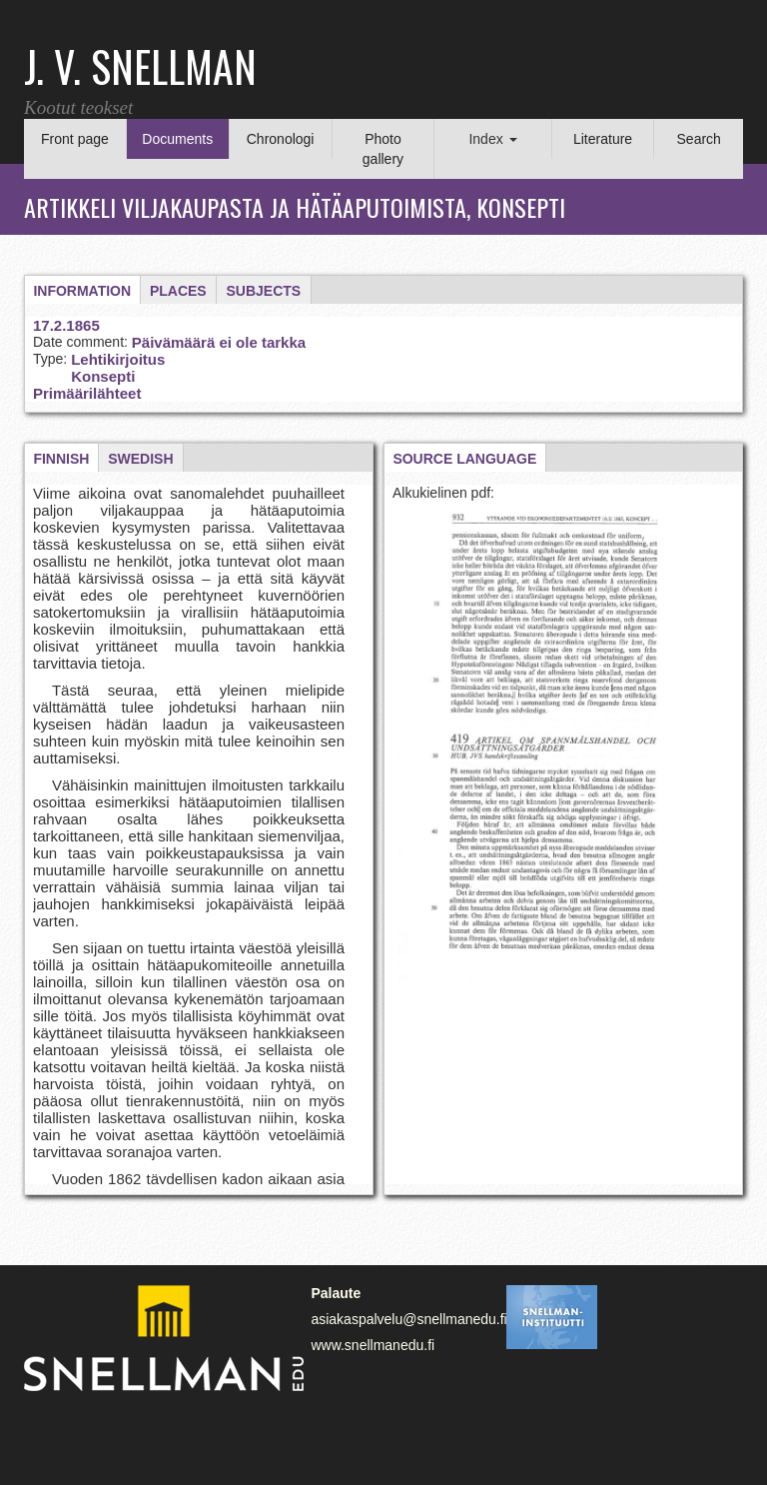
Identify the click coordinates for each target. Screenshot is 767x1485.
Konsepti (103, 376)
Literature (602, 139)
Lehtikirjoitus (118, 359)
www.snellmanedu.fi (372, 1345)
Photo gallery (383, 149)
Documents (177, 139)
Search (699, 139)
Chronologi (281, 139)
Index (492, 139)
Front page (75, 139)
